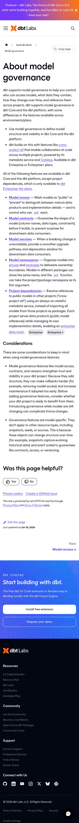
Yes (11, 482)
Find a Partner (11, 760)
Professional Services (15, 754)
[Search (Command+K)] (72, 28)
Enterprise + (55, 332)
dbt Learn (8, 685)
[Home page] (6, 45)
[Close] (76, 10)
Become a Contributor (15, 720)
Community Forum (14, 731)
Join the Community (14, 714)
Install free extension (39, 609)
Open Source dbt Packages (18, 725)
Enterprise (35, 332)
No (29, 482)
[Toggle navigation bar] (6, 28)
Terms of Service (33, 505)
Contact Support (12, 749)
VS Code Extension (14, 674)
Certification (10, 691)
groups (14, 265)
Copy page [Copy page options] (64, 49)
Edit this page (14, 522)
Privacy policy (13, 493)
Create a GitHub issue (41, 493)
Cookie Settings (12, 821)
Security (53, 811)
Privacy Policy (11, 505)
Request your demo (39, 622)
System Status (11, 765)
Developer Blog (11, 696)
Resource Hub (11, 680)
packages (33, 265)
